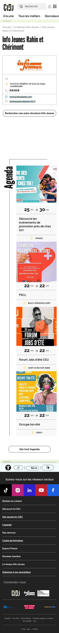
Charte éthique (25, 618)
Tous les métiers (29, 16)
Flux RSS (15, 618)
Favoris (34, 468)
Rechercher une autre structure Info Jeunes (29, 113)
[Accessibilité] (8, 467)
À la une (8, 16)
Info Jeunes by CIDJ (12, 517)
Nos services (9, 532)
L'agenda (7, 525)
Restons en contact (12, 501)
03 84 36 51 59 (14, 90)
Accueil (7, 27)
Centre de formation (12, 540)
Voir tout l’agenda (29, 449)
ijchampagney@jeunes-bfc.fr (22, 101)
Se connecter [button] (49, 6)
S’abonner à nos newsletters (16, 572)
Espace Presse (9, 548)
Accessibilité (26, 621)
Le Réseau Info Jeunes (26, 27)
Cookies (35, 629)
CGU (35, 621)
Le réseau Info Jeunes (13, 564)
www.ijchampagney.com (21, 97)
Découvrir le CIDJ (11, 509)
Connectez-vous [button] (15, 582)
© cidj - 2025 (25, 629)
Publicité (7, 618)
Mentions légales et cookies (43, 618)
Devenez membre (11, 556)
